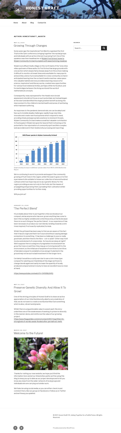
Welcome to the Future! (28, 333)
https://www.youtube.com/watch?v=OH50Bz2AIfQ (33, 273)
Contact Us (42, 23)
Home (16, 23)
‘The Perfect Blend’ (25, 208)
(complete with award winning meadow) (51, 61)
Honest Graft (42, 8)
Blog (32, 23)
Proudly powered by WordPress (63, 428)
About (24, 23)
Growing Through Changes (30, 45)
